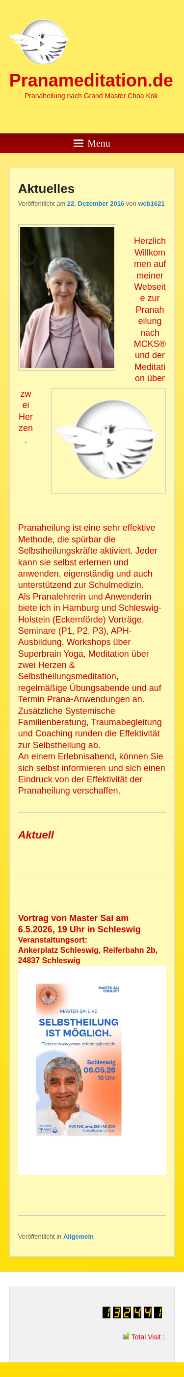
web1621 (151, 203)
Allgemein (78, 1236)
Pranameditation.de (91, 80)
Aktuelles (46, 188)
